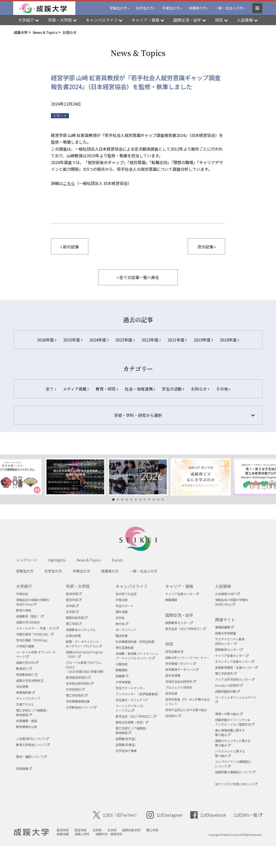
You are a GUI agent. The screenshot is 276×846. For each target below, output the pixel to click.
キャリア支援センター (182, 594)
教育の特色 (23, 610)
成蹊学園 (63, 834)
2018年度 (229, 340)
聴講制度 (122, 635)
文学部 (72, 612)
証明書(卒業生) (126, 744)
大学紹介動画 (25, 646)
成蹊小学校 (82, 834)
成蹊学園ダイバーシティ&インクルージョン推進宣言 (235, 722)
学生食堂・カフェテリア (132, 700)
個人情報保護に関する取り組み (230, 732)
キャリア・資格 (179, 586)
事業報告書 (25, 692)
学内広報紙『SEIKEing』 (32, 640)
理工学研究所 (226, 673)
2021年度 (177, 340)
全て (51, 389)
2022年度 (151, 340)
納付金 (122, 623)
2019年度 (203, 340)
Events (117, 560)
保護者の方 (197, 7)
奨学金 (120, 618)
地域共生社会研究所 (180, 681)
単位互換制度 (125, 647)
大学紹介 (24, 586)
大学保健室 (123, 682)
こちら (69, 183)
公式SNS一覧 (247, 815)
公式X (116, 815)
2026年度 (46, 340)
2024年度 (98, 340)
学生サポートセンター (130, 688)
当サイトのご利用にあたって (236, 784)
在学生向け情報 (126, 750)
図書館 (122, 676)
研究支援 (171, 693)
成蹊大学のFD (27, 662)
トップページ (26, 560)
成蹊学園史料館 (227, 691)
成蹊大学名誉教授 (29, 680)
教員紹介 (24, 668)
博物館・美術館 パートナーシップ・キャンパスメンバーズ (137, 655)
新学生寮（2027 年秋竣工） (136, 716)
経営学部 (74, 600)
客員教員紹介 (26, 674)
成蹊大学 (31, 832)
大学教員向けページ (81, 707)
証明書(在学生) (126, 738)
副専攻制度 (73, 635)
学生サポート (125, 606)
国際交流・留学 (179, 615)
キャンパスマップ (28, 698)
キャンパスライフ (131, 586)
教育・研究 (107, 389)
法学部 (72, 606)
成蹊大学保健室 (225, 633)
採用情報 (24, 768)
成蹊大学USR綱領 (28, 622)
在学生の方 (144, 7)
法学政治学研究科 (79, 683)
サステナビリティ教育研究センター (230, 641)
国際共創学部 (77, 618)
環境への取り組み (229, 714)
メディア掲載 (76, 389)
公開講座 (122, 664)
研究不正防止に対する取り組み (186, 710)
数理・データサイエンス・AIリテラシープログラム (84, 643)
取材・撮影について (31, 756)
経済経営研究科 (78, 677)
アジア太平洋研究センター (235, 679)
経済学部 (74, 594)
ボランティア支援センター (234, 661)
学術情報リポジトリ (180, 663)
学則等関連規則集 (78, 701)
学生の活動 (173, 389)
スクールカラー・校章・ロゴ (37, 628)
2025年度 (72, 340)
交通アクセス (25, 704)
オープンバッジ (126, 629)
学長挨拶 (22, 594)
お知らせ (60, 115)
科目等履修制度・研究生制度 (135, 641)
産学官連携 (172, 675)
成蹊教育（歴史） (30, 616)
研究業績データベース (182, 669)
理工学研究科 (77, 695)
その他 (223, 389)
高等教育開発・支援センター (236, 667)
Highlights (57, 560)
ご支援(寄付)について (32, 738)
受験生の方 (118, 7)
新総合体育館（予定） (132, 722)
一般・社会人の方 (229, 7)
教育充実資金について (33, 744)
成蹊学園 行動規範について (235, 772)
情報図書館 (224, 627)
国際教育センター (179, 622)
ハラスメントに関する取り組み (230, 753)
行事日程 (122, 600)
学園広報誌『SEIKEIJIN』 (34, 634)
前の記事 (69, 247)
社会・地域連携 (140, 389)
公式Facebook (208, 815)
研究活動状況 (174, 651)
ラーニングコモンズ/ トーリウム (130, 708)
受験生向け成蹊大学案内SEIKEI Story (32, 602)
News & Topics (89, 560)
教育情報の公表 (26, 727)
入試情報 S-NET (227, 594)
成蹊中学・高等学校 (108, 834)
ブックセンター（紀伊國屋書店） (138, 694)
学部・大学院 (78, 586)
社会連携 (22, 686)
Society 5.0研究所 (229, 685)
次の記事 (206, 247)
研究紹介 (173, 716)
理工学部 (74, 623)
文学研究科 (75, 689)
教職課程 (122, 670)
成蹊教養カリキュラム (81, 629)
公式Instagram (164, 815)
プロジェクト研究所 (178, 687)
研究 (169, 644)
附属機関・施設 (26, 721)
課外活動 (122, 612)
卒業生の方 (171, 7)
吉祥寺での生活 (126, 594)
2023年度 (125, 340)
